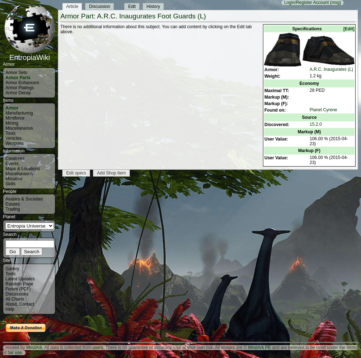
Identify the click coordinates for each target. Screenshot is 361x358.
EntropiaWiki (29, 54)
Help (9, 309)
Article (72, 6)
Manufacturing (19, 113)
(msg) (335, 2)
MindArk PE (259, 347)
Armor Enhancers (22, 82)
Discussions (17, 294)
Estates (12, 204)
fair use (15, 352)
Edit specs (76, 173)
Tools (10, 133)
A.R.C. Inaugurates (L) (331, 69)
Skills (10, 183)
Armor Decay (18, 92)
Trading (12, 209)
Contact (26, 304)
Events (12, 163)
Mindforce (15, 118)
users (98, 347)
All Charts (14, 299)
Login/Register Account (306, 2)
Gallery (12, 268)
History (153, 6)
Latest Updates (20, 278)
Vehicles (13, 138)
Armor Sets (16, 72)
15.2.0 (316, 124)
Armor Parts (17, 77)
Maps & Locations (22, 168)
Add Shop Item (111, 173)
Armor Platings (19, 87)
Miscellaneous (19, 128)
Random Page (19, 283)
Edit (132, 6)
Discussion (99, 6)
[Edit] (348, 28)
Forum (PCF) (18, 289)
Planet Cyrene (323, 109)
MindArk (34, 347)
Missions (13, 178)
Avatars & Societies (24, 199)
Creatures (15, 158)
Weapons (14, 143)
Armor (11, 108)
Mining (11, 123)
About (11, 304)
